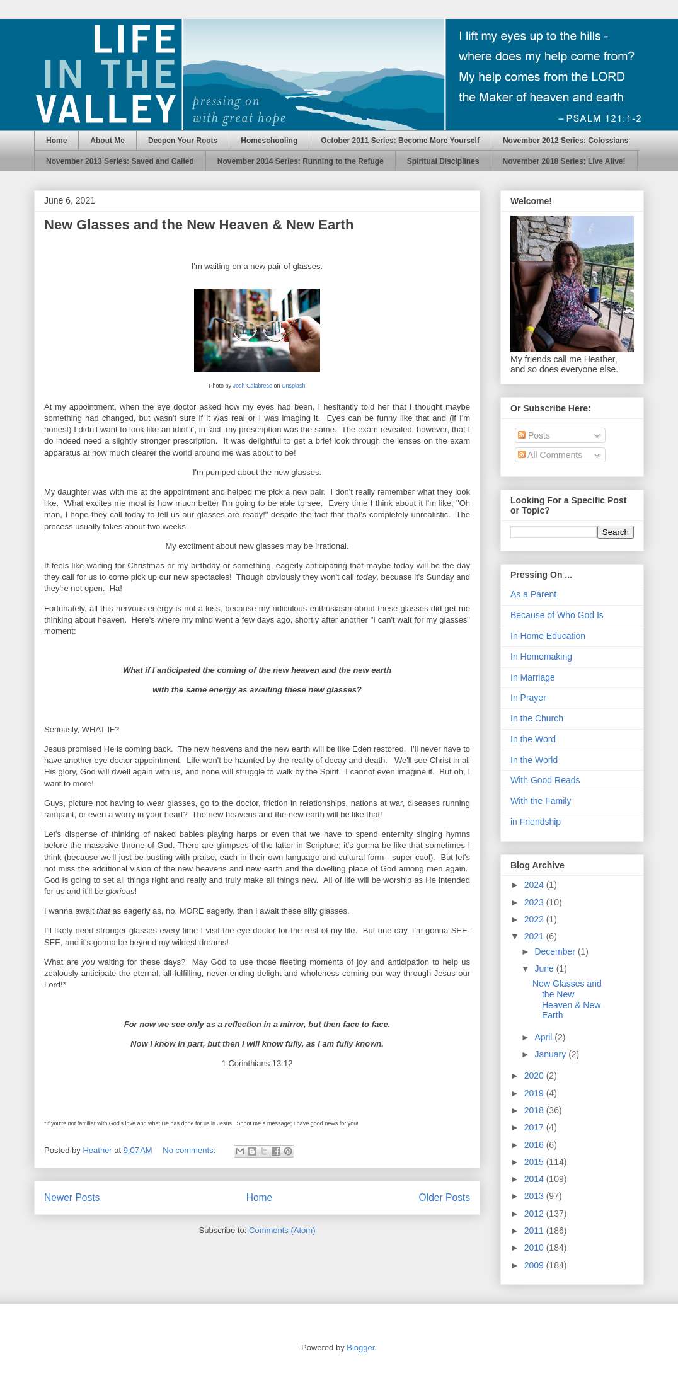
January (551, 1054)
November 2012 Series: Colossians (565, 140)
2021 (535, 936)
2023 (535, 902)
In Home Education (547, 636)
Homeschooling (269, 140)
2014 (535, 1179)
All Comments (550, 455)
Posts (534, 435)
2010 (535, 1248)
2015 (535, 1162)
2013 (535, 1196)
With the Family (540, 801)
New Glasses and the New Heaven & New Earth (199, 225)
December (555, 951)
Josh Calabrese (252, 385)
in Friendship (535, 822)
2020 (535, 1076)
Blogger (360, 1347)
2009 (535, 1265)
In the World (534, 760)
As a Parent (533, 594)
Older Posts (444, 1197)
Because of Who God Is (557, 615)
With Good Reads (545, 780)
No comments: (190, 1150)
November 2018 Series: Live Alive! (564, 161)
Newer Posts (72, 1197)
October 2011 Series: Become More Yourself (400, 140)
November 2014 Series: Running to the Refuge (300, 161)
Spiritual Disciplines (443, 161)
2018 (535, 1110)
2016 (535, 1145)
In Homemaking (541, 657)
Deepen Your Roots (182, 140)
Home (56, 140)
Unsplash (294, 385)
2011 (535, 1231)
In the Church (536, 718)
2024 (535, 885)
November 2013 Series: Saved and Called (120, 161)
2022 (535, 919)
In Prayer (528, 697)
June (545, 968)
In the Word (533, 739)
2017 (535, 1127)
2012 (535, 1214)
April (544, 1037)
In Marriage (532, 677)
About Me (107, 140)
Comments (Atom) (282, 1230)
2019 (535, 1093)
